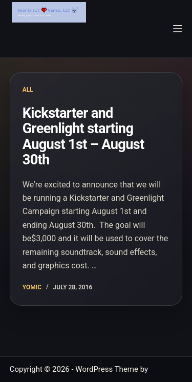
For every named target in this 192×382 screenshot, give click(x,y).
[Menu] (177, 28)
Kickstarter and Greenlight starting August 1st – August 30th (83, 136)
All (28, 89)
